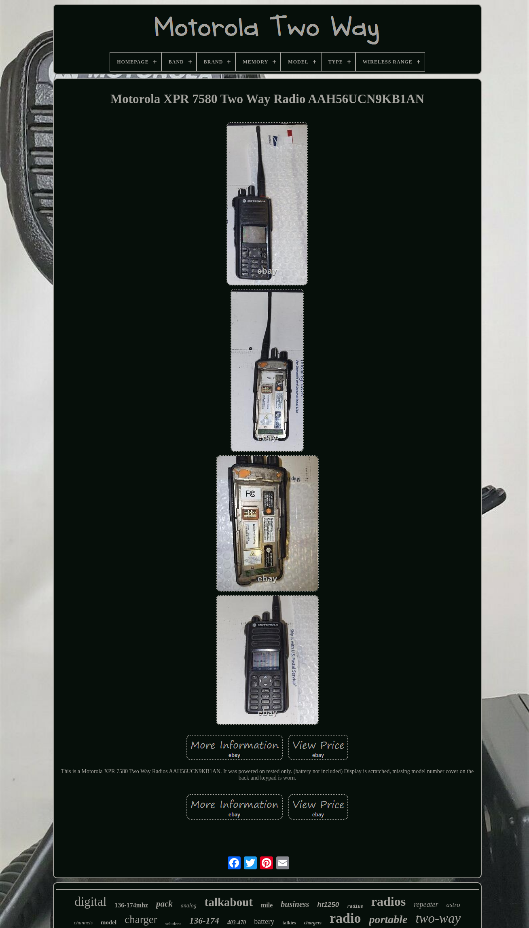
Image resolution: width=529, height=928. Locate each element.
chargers (313, 923)
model (108, 922)
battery (264, 921)
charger (141, 919)
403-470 (236, 923)
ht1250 (328, 905)
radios (388, 901)
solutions (173, 923)
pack (164, 904)
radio (345, 918)
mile (267, 905)
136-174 (204, 920)
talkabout (229, 902)
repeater (426, 905)
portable (388, 919)
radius (355, 906)
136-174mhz (131, 905)
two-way (438, 918)
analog (189, 906)
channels (83, 923)
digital (90, 901)
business (295, 904)
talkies (289, 923)
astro (453, 905)
